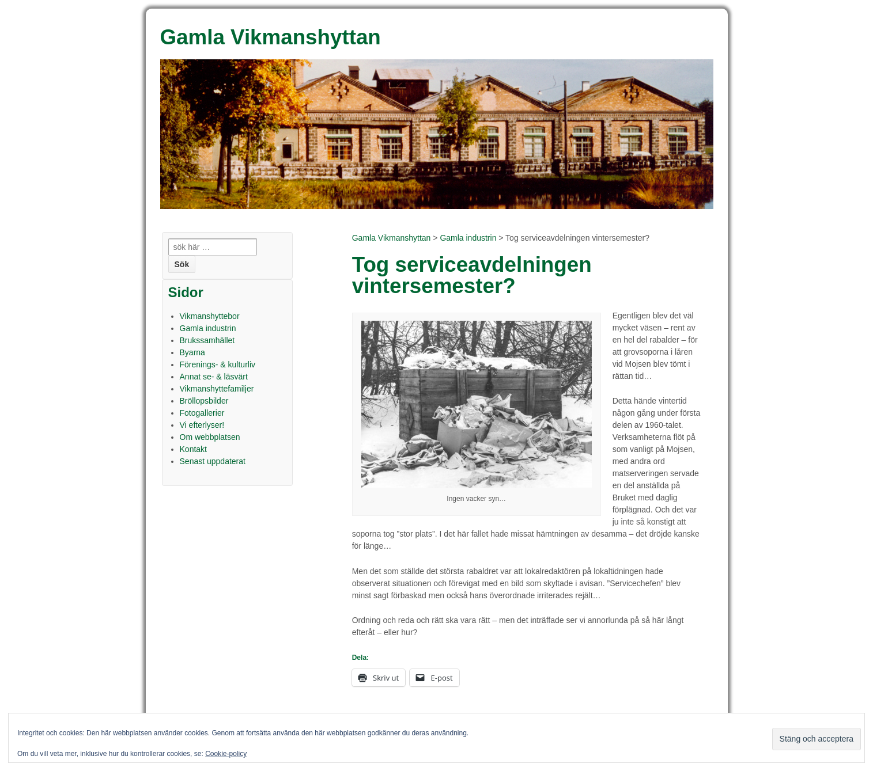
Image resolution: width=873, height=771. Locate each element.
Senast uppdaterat (212, 461)
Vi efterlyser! (202, 425)
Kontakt (193, 449)
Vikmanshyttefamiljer (217, 388)
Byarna (192, 352)
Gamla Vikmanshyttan (391, 237)
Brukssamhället (207, 340)
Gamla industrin (468, 237)
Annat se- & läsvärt (214, 376)
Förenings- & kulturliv (218, 364)
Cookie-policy (226, 754)
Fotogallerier (202, 412)
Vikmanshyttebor (210, 316)
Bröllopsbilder (204, 400)
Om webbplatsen (210, 437)
